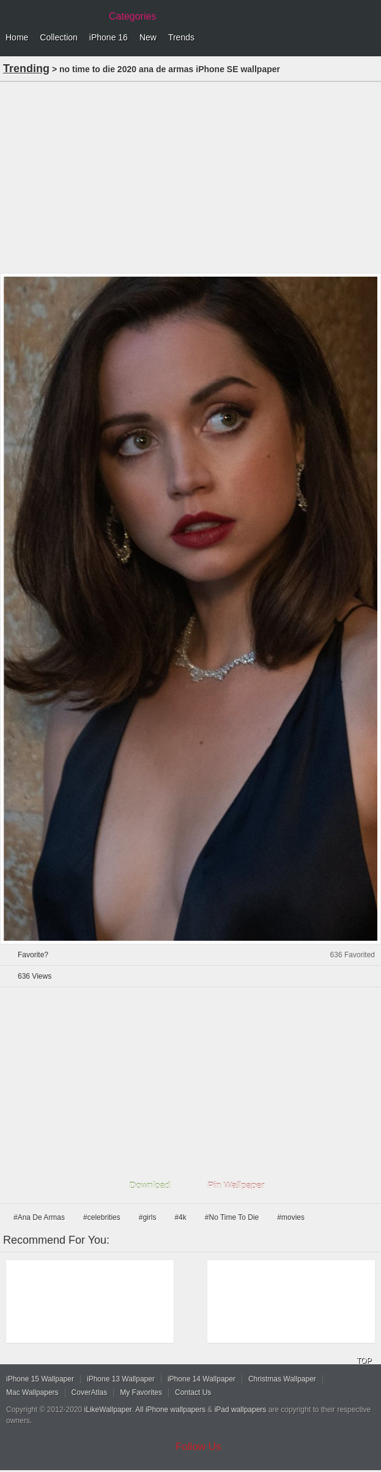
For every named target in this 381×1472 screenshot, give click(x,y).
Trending (26, 68)
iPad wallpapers (241, 1409)
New (148, 37)
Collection (58, 37)
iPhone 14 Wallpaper (201, 1379)
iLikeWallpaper (108, 1409)
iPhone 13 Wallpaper (121, 1379)
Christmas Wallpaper (282, 1379)
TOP (364, 1360)
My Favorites (141, 1392)
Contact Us (193, 1392)
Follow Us (198, 1446)
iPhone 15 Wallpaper (40, 1379)
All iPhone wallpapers (170, 1409)
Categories (132, 16)
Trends (181, 37)
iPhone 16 (108, 37)
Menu (369, 38)
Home (17, 37)
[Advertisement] (190, 176)
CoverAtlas (90, 1392)
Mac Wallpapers (32, 1392)
